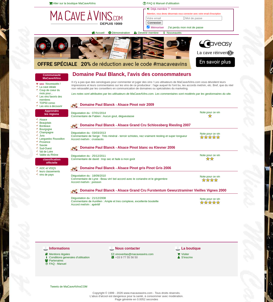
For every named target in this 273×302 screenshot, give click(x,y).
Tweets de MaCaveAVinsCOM (68, 286)
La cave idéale (47, 87)
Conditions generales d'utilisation (69, 257)
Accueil (98, 32)
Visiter (185, 254)
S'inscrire (187, 257)
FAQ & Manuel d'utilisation (161, 3)
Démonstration (119, 32)
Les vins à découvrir (50, 106)
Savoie (43, 145)
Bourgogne (45, 129)
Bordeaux (44, 126)
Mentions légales (59, 254)
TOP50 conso (47, 103)
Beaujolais (45, 122)
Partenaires (56, 260)
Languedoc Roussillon (52, 138)
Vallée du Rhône (48, 154)
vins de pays (46, 174)
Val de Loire (46, 151)
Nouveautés (172, 32)
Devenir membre (146, 32)
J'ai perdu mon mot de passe (185, 27)
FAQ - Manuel (57, 263)
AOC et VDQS (47, 168)
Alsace (43, 119)
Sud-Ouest (45, 148)
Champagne (46, 132)
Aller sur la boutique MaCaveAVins (72, 3)
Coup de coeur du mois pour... (49, 92)
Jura (41, 135)
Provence (44, 142)
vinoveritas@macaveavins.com (134, 254)
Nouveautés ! (53, 83)
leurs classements (49, 171)
